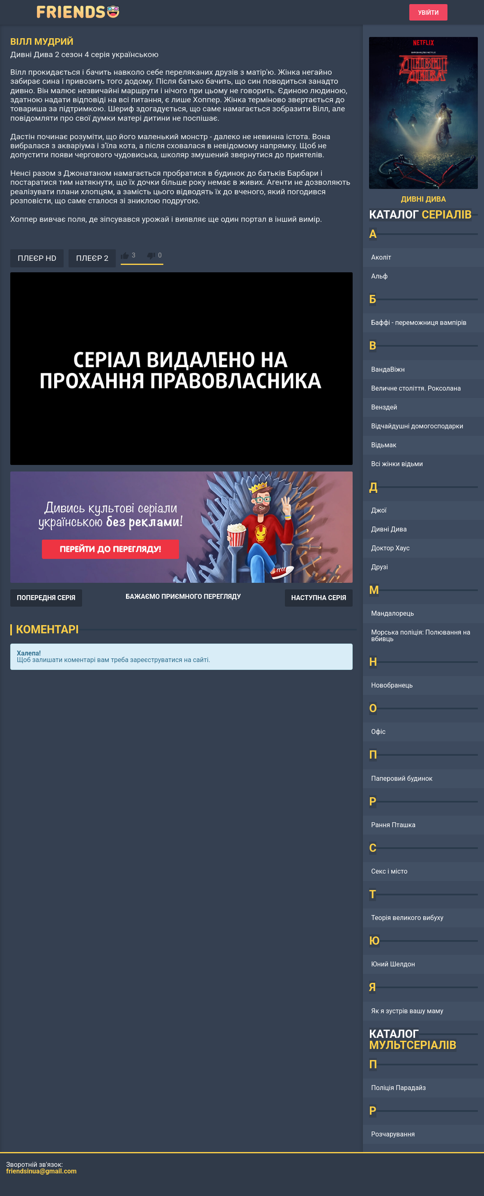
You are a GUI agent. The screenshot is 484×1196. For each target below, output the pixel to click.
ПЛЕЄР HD (37, 258)
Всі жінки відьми (397, 464)
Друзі (379, 567)
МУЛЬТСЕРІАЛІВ (412, 1045)
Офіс (378, 732)
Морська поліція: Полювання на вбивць (420, 635)
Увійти (428, 12)
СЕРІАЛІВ (447, 214)
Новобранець (392, 685)
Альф (379, 276)
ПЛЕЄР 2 (92, 258)
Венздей (384, 407)
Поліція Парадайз (398, 1088)
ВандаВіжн (388, 369)
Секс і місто (389, 871)
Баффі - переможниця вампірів (418, 323)
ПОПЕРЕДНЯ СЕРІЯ (46, 598)
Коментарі (47, 629)
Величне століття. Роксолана (416, 388)
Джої (378, 510)
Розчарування (393, 1134)
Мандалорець (392, 613)
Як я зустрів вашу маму (407, 1011)
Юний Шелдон (393, 964)
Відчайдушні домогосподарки (417, 426)
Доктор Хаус (390, 548)
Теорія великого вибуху (407, 918)
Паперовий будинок (401, 778)
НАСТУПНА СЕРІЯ (318, 598)
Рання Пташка (393, 825)
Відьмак (383, 445)
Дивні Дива (389, 529)
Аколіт (381, 257)
